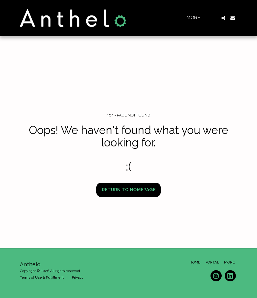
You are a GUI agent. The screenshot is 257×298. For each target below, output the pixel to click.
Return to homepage (129, 189)
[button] (223, 18)
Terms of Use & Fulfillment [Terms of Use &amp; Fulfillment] (42, 277)
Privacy (78, 277)
